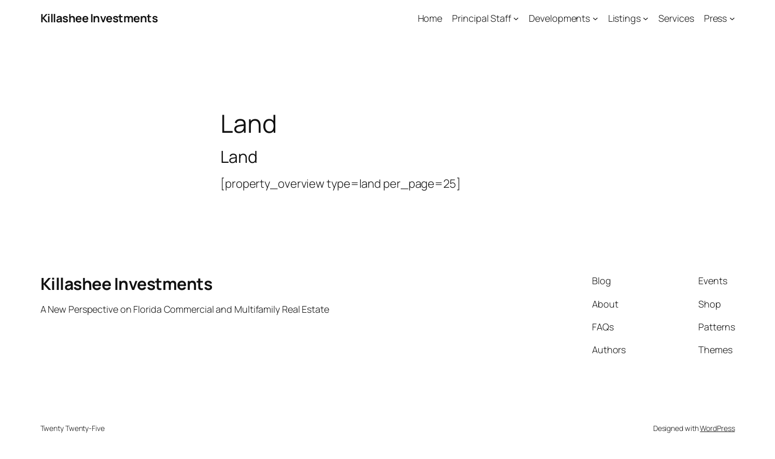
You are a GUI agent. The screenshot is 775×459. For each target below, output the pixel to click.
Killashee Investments (99, 18)
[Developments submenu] (595, 18)
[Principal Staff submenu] (516, 18)
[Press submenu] (732, 18)
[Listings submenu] (646, 18)
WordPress (717, 428)
